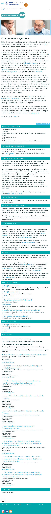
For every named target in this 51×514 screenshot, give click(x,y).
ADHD (30, 96)
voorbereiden (37, 270)
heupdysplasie (12, 72)
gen (46, 44)
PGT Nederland (10, 277)
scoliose (39, 72)
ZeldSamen (7, 304)
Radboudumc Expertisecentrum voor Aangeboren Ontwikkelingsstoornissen (18, 427)
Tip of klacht (17, 505)
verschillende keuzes (25, 265)
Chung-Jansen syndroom (14, 194)
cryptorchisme (34, 113)
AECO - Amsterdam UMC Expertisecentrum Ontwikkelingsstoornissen (25, 354)
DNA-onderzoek (10, 153)
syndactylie (5, 69)
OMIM (5, 331)
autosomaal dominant (25, 237)
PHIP (45, 209)
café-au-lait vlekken (30, 63)
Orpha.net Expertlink (8, 362)
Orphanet (6, 329)
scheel (47, 54)
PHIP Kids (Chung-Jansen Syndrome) (15, 316)
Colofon (28, 505)
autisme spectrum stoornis (10, 98)
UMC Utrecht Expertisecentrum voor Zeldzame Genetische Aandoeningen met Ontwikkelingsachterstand (21, 382)
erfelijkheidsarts (7, 268)
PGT (24, 273)
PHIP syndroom (8, 296)
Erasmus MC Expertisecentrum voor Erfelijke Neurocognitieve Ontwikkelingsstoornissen (22, 367)
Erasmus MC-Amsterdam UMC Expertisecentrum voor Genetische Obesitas (23, 397)
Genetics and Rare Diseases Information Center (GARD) (21, 310)
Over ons (5, 505)
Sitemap (40, 505)
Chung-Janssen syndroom (12, 286)
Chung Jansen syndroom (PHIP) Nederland (17, 300)
